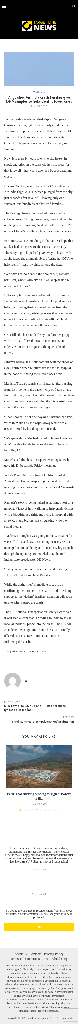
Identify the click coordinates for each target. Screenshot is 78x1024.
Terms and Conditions (25, 958)
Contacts (35, 953)
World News (39, 91)
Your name (39, 874)
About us (21, 953)
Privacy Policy (53, 953)
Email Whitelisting (55, 958)
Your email (39, 899)
